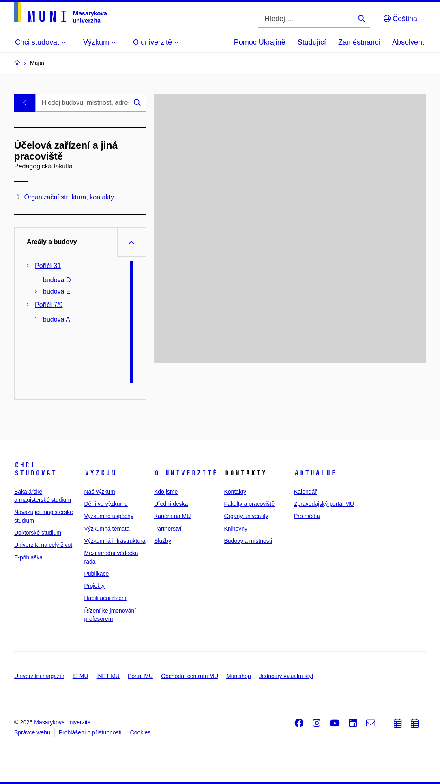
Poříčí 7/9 (48, 304)
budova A (56, 319)
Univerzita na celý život (43, 545)
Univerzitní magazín (39, 676)
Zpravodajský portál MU (324, 504)
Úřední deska (171, 504)
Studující (312, 42)
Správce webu (32, 732)
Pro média (307, 516)
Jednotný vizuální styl (286, 676)
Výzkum (100, 473)
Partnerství (168, 528)
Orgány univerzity (246, 516)
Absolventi (409, 42)
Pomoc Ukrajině (259, 42)
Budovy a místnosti (248, 541)
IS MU (80, 676)
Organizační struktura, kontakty (69, 197)
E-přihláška (28, 557)
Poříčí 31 (48, 265)
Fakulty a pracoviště (249, 504)
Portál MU (140, 676)
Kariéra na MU (172, 516)
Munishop (238, 676)
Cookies (140, 732)
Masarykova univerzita (62, 722)
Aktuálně (315, 473)
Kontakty (235, 491)
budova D (57, 279)
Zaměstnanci (359, 42)
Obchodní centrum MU (189, 676)
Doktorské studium (37, 532)
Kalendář (305, 491)
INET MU (108, 676)
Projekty (94, 586)
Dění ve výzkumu (106, 504)
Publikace (96, 573)
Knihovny (236, 528)
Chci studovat (35, 468)
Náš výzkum (99, 491)
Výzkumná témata (107, 528)
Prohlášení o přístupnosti (90, 732)
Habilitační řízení (105, 598)
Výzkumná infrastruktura (115, 541)
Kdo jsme (166, 491)
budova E (57, 291)
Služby (162, 541)
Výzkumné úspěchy (108, 516)
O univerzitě (185, 473)
